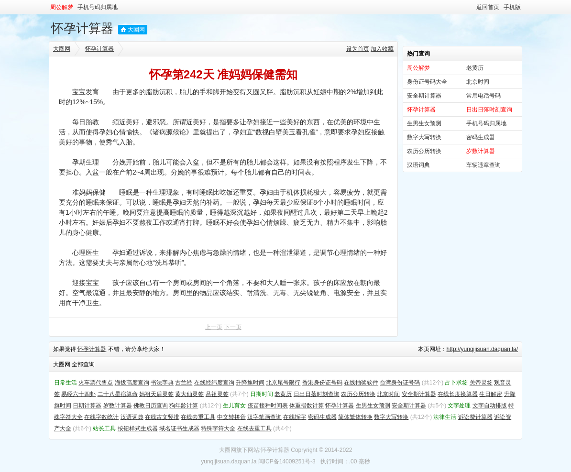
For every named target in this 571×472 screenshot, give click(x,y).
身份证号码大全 (427, 81)
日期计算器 (87, 405)
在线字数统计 (101, 417)
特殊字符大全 (218, 428)
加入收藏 (382, 48)
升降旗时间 (250, 382)
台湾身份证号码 (400, 382)
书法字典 (162, 382)
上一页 (213, 327)
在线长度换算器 (458, 394)
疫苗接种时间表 (268, 405)
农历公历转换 (424, 151)
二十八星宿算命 (118, 394)
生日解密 (490, 394)
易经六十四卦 (78, 394)
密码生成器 (480, 137)
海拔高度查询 (132, 382)
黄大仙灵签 (189, 394)
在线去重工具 (198, 417)
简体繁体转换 (355, 417)
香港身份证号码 (322, 382)
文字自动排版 (489, 405)
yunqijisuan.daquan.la (228, 461)
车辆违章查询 (483, 165)
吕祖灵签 (217, 394)
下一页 (233, 327)
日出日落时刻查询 (317, 394)
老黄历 (474, 68)
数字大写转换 (424, 137)
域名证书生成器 (179, 428)
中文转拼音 (231, 417)
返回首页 (487, 7)
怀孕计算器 (82, 28)
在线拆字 (294, 417)
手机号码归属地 (97, 7)
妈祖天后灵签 (156, 394)
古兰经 (183, 382)
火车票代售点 (95, 382)
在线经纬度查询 (214, 382)
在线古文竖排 (162, 417)
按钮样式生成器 (138, 428)
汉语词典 (418, 165)
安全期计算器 (424, 95)
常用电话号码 (483, 95)
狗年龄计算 (183, 405)
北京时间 (477, 81)
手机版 (512, 7)
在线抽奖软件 (361, 382)
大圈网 (136, 29)
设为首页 (357, 48)
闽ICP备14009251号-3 (287, 461)
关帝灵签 (481, 382)
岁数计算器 (117, 405)
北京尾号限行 (283, 382)
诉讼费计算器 (475, 417)
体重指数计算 (306, 405)
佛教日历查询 (150, 405)
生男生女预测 (424, 123)
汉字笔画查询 (264, 417)
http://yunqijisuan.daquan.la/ (482, 349)
